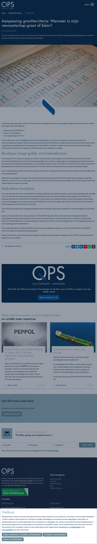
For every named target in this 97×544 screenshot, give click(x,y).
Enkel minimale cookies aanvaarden (22, 534)
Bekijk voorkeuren (12, 539)
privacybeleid (7, 530)
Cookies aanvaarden (55, 534)
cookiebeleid (75, 527)
